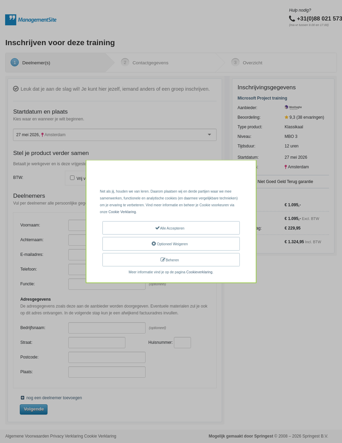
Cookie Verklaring (122, 212)
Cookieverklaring (199, 272)
